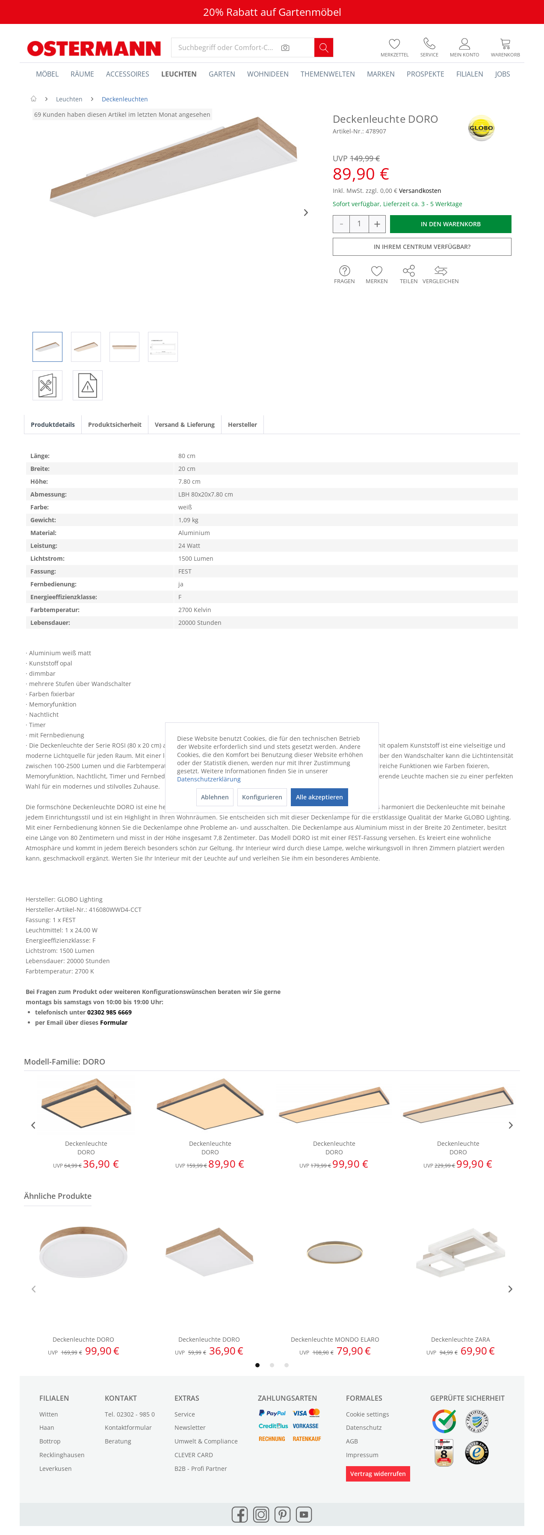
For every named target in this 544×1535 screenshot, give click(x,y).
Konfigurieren (262, 797)
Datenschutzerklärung (209, 779)
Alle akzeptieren (319, 797)
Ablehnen (215, 797)
